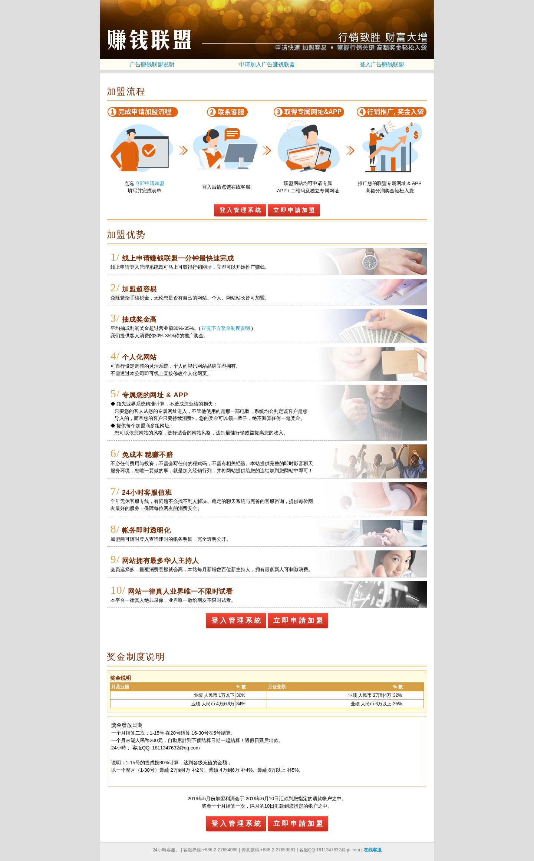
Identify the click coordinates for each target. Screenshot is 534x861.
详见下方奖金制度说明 (226, 328)
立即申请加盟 (149, 183)
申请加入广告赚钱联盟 (267, 64)
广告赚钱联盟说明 (152, 64)
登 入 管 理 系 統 (240, 210)
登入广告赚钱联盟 (382, 64)
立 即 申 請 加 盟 (293, 210)
